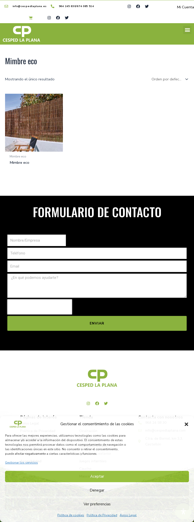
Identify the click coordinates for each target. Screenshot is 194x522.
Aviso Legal (128, 515)
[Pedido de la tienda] (169, 80)
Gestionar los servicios (21, 463)
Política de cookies (70, 515)
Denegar (97, 490)
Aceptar (97, 476)
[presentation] (39, 306)
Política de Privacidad (102, 515)
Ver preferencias (97, 504)
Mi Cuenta (185, 7)
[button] (186, 424)
